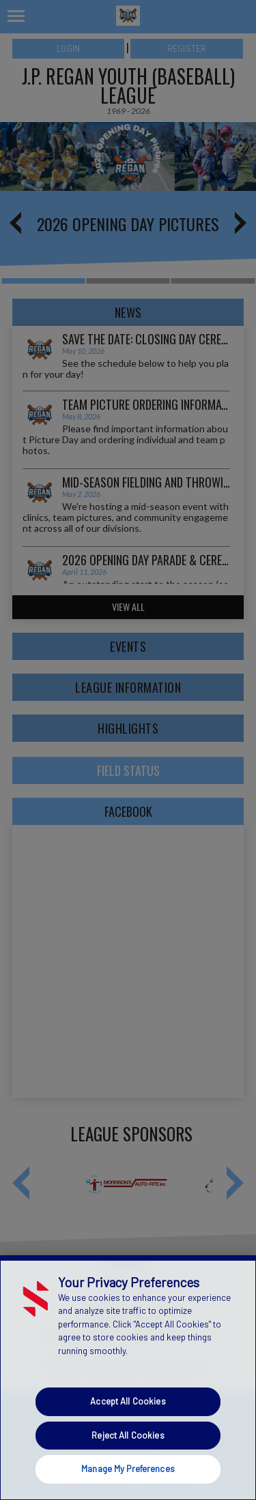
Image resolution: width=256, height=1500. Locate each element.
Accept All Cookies (127, 1401)
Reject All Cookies (127, 1435)
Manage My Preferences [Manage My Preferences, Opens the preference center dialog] (128, 1468)
